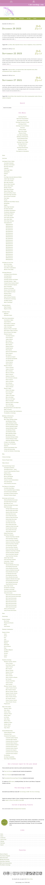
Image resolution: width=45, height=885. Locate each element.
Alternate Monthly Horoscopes (11, 499)
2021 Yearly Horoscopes (11, 598)
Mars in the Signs (9, 397)
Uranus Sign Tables (8, 215)
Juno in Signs (9, 393)
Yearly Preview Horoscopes (10, 610)
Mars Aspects (9, 341)
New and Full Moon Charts (10, 192)
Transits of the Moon (10, 680)
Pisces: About (7, 720)
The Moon (6, 651)
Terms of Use (3, 839)
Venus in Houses (9, 386)
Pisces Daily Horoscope (11, 524)
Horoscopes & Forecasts (22, 120)
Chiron (5, 635)
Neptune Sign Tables (8, 191)
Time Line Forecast (8, 771)
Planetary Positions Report (10, 495)
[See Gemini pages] (11, 875)
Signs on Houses (8, 409)
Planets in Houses (8, 365)
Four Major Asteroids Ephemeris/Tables (13, 177)
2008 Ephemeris (9, 224)
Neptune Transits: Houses (11, 693)
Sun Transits (8, 679)
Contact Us (2, 837)
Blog (3, 454)
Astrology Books (7, 277)
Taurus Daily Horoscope (11, 529)
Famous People (22, 129)
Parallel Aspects (9, 348)
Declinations (7, 171)
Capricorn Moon (11, 69)
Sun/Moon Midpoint (8, 649)
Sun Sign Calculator (8, 208)
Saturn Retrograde (8, 478)
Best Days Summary (8, 166)
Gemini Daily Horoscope (11, 519)
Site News (2, 843)
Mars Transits (9, 668)
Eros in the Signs (9, 391)
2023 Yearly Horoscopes (11, 601)
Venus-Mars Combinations (10, 267)
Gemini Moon (11, 96)
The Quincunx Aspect (10, 356)
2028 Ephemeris (9, 257)
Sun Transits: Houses (10, 698)
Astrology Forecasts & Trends (22, 122)
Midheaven (6, 641)
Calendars (6, 168)
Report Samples (7, 307)
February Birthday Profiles (12, 426)
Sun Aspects (8, 355)
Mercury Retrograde (8, 476)
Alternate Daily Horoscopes (12, 510)
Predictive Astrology (22, 140)
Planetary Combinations (7, 629)
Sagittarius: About (8, 722)
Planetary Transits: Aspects (10, 661)
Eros (5, 175)
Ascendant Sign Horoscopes (10, 501)
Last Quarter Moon (20, 69)
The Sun (6, 653)
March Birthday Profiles (11, 433)
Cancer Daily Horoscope (11, 515)
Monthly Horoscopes (8, 563)
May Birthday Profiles (10, 435)
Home (1, 834)
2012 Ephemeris (9, 231)
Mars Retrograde (7, 474)
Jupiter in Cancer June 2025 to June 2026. (14, 800)
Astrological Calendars (9, 467)
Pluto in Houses (9, 379)
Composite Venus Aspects (11, 753)
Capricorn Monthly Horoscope (12, 570)
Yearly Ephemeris (8, 222)
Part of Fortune (7, 646)
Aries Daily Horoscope (11, 513)
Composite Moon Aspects (11, 742)
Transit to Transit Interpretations (11, 479)
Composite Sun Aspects (11, 750)
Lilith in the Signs (8, 327)
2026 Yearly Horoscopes (11, 606)
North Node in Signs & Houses (11, 330)
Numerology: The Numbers (10, 444)
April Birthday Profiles (11, 421)
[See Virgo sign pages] (20, 875)
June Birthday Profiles (11, 431)
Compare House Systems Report (11, 283)
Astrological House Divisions (10, 274)
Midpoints (6, 313)
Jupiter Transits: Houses (11, 687)
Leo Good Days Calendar (11, 545)
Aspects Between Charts (9, 732)
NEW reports (11, 781)
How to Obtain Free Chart (9, 291)
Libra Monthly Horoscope (11, 575)
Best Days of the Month (9, 164)
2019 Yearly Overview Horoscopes (13, 594)
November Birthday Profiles (12, 437)
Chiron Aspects (9, 337)
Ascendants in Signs (8, 320)
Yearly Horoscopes (8, 592)
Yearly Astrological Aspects (10, 591)
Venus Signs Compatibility (10, 758)
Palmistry (6, 445)
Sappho (5, 205)
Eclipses (6, 173)
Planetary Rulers (7, 293)
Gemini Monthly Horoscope (12, 571)
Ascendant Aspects (10, 335)
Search (2, 844)
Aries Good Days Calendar (12, 538)
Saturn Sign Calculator (9, 206)
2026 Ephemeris (9, 254)
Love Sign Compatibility (22, 134)
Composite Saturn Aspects (12, 748)
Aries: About (7, 710)
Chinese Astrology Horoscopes (11, 505)
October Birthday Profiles (11, 438)
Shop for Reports (4, 854)
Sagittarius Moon (17, 71)
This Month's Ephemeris (9, 212)
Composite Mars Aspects (11, 739)
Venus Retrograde (8, 481)
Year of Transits (7, 774)
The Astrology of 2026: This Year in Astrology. (29, 791)
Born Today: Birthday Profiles (10, 419)
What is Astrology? (8, 302)
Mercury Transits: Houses (11, 691)
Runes (5, 624)
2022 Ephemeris (9, 247)
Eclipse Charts (7, 472)
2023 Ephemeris (9, 249)
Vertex (5, 656)
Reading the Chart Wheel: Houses (11, 201)
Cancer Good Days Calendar (12, 540)
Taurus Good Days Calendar (12, 554)
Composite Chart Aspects (9, 735)
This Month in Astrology (9, 587)
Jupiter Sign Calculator (9, 178)
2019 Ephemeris (9, 242)
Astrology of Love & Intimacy (22, 125)
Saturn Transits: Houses (11, 696)
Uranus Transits (9, 682)
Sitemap (2, 841)
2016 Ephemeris (9, 236)
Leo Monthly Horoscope (11, 573)
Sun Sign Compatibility (9, 757)
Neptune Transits (9, 672)
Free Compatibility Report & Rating (12, 489)
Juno (5, 639)
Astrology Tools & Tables (22, 142)
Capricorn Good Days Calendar (13, 542)
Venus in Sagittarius (28, 44)
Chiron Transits (9, 663)
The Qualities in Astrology (10, 412)
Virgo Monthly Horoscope (11, 584)
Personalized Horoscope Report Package (13, 778)
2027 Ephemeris (9, 256)
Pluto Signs (6, 198)
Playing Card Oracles (8, 622)
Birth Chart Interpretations (22, 118)
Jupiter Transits (9, 666)
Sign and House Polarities (10, 297)
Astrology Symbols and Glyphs (11, 279)
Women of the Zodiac (8, 269)
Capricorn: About (8, 713)
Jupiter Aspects (9, 339)
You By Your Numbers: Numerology (12, 451)
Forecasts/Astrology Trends (8, 465)
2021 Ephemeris (9, 245)
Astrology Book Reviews (22, 147)
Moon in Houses (9, 374)
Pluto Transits (9, 673)
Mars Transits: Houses (11, 689)
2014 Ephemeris (9, 233)
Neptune (6, 642)
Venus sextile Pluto (37, 44)
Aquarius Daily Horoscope (11, 512)
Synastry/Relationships (22, 138)
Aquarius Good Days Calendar (12, 536)
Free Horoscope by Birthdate (10, 491)
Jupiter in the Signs (10, 395)
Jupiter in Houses (10, 369)
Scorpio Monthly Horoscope (12, 580)
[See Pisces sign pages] (40, 875)
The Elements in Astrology (10, 298)
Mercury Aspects (9, 342)
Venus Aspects (9, 363)
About (3, 155)
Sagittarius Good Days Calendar (13, 550)
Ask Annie (22, 127)
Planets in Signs (7, 388)
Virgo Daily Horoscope (11, 531)
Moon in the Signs (10, 400)
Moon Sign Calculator (9, 189)
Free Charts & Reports (5, 855)
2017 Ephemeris (9, 238)
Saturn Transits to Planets (11, 677)
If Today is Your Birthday (9, 442)
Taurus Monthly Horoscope (12, 582)
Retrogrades (6, 203)
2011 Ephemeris (9, 229)
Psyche (5, 199)
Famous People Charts (7, 459)
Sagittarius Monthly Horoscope (13, 578)
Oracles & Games (6, 619)
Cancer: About (7, 711)
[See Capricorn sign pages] (34, 875)
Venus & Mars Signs (8, 266)
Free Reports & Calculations (22, 151)
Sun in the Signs (9, 404)
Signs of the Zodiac (22, 131)
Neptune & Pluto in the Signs (10, 328)
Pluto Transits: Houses (11, 694)
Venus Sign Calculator (9, 217)
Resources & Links (22, 149)
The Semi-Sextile (9, 360)
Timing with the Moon (9, 213)
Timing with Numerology (9, 449)
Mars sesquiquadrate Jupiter (31, 96)
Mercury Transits (9, 670)
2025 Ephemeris (9, 252)
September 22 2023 (12, 53)
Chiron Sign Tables (8, 170)
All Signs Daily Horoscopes (12, 508)
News (3, 613)
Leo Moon (10, 44)
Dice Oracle (6, 621)
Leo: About (6, 717)
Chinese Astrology (6, 456)
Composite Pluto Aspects (11, 746)
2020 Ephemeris (9, 243)
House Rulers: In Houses (9, 323)
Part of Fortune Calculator (10, 196)
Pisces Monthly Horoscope (12, 577)
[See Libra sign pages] (23, 875)
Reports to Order (7, 308)
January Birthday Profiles (11, 428)
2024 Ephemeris (9, 250)
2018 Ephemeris (9, 240)
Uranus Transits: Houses (11, 700)
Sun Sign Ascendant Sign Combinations (13, 411)
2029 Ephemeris (9, 259)
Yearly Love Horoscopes (9, 608)
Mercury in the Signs (10, 398)
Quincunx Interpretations (11, 351)
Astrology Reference (22, 143)
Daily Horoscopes (8, 506)
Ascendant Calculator (9, 163)
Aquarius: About (7, 708)
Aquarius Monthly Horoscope (12, 564)
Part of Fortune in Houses (11, 377)
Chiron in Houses (9, 367)
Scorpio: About (7, 724)
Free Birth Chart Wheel (9, 488)
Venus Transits (9, 684)
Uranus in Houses (10, 384)
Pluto (5, 648)
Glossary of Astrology (9, 288)
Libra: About (7, 718)
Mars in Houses (9, 370)
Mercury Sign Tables (8, 185)
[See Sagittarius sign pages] (30, 875)
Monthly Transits (7, 187)
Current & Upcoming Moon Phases (11, 471)
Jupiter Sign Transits (8, 557)
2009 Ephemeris (9, 226)
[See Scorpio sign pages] (27, 875)
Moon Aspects (9, 344)
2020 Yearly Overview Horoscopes (13, 596)
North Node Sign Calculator (10, 194)
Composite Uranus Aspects (12, 751)
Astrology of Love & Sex (7, 262)
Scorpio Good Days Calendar (12, 552)
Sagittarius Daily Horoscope (12, 526)
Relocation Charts (8, 315)
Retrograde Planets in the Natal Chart (12, 407)
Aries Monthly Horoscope (11, 566)
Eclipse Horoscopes (8, 533)
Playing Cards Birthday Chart (10, 447)
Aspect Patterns (7, 321)
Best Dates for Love (8, 503)
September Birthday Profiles (12, 440)
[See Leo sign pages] (17, 875)
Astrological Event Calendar (19, 808)
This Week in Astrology (9, 589)
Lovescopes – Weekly (9, 561)
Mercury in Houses (10, 372)
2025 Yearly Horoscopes (11, 605)
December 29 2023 (11, 28)
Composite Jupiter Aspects (12, 737)
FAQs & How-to (5, 462)
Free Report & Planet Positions (11, 493)
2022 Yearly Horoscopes (11, 599)
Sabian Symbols (7, 295)
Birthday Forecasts (8, 417)
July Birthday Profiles (10, 429)
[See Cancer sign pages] (14, 875)
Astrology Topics (22, 145)
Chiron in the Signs (10, 390)
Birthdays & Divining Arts (22, 136)
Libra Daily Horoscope (11, 522)
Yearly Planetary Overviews (10, 483)
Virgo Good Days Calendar (12, 556)
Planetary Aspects (8, 334)
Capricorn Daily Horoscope (12, 517)
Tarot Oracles (7, 626)
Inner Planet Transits (10, 665)
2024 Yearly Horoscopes (11, 603)
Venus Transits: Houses (11, 701)
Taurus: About (7, 725)
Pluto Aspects (9, 349)
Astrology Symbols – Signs (10, 281)
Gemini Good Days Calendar (12, 543)
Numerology (5, 616)
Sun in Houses (9, 383)
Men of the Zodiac (8, 264)
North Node (6, 644)
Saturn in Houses (9, 381)
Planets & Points (22, 133)
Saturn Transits (9, 675)
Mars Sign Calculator (8, 182)
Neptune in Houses (10, 376)
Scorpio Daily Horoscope (11, 528)
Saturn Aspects (9, 353)
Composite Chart (8, 734)
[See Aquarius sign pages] (37, 875)
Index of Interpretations (9, 325)
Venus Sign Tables (8, 219)
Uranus (5, 655)
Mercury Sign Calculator (9, 184)
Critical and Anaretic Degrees (10, 284)
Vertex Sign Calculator (9, 220)
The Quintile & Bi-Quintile (11, 358)
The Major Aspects (8, 300)
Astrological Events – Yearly (10, 469)
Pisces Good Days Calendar (12, 549)
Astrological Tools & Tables (8, 161)
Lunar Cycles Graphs (8, 180)
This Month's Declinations (10, 210)
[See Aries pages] (4, 875)
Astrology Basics (8, 276)
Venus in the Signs (10, 405)
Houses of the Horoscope (9, 290)
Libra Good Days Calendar (12, 547)
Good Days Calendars (9, 535)
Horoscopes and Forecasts (8, 498)
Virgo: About (7, 727)
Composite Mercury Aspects (12, 741)
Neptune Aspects (9, 346)
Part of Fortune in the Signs (10, 332)
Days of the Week (8, 286)
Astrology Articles (22, 124)
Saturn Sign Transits (8, 585)
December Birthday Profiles (12, 424)
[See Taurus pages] (7, 875)
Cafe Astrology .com (9, 11)
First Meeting (7, 755)
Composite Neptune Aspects (12, 744)
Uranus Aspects (9, 362)
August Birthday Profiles (11, 422)
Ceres (5, 634)
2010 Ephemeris (9, 227)
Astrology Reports (22, 116)
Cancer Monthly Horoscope (12, 568)
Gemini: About (7, 715)
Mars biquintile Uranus (18, 44)
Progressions (7, 703)
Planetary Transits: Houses (10, 686)
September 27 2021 (12, 80)
